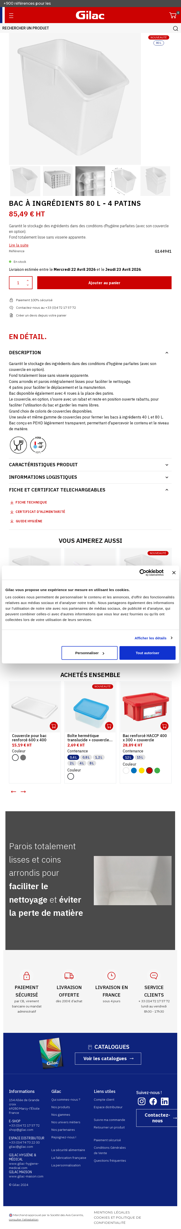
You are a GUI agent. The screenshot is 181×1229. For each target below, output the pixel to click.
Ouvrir (54, 726)
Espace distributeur (108, 1107)
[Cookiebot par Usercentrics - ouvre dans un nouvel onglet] (143, 572)
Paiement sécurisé (107, 1140)
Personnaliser (89, 653)
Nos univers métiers (66, 1122)
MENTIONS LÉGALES (112, 1212)
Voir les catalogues (105, 1058)
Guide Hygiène (26, 521)
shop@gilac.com (21, 1130)
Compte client (104, 1099)
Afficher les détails (150, 638)
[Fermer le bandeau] (174, 572)
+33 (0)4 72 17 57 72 (24, 1125)
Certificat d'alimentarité (41, 512)
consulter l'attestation (24, 1219)
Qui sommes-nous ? (66, 1099)
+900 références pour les (28, 3)
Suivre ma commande (109, 1120)
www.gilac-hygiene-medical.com (24, 1165)
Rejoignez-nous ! (64, 1137)
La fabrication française (69, 1158)
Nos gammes (61, 1114)
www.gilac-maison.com (26, 1176)
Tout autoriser (147, 653)
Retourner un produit (109, 1127)
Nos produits (61, 1107)
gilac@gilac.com (21, 1146)
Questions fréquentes (110, 1160)
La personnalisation (66, 1165)
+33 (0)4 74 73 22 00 (24, 1142)
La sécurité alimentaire (68, 1150)
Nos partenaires (63, 1130)
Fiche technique (31, 502)
